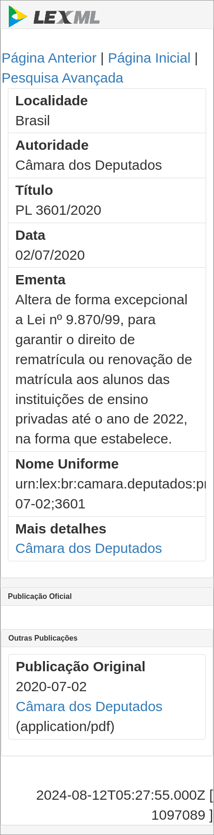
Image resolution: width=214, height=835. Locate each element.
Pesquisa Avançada (62, 77)
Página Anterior (48, 57)
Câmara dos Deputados (88, 548)
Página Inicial (149, 57)
